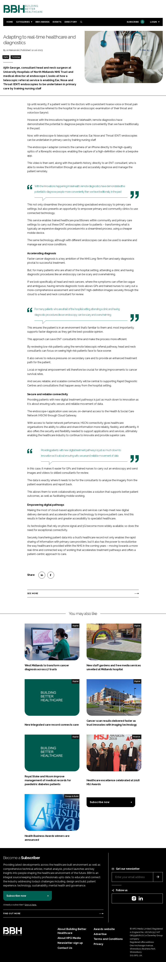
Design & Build (71, 796)
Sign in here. (31, 904)
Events (57, 22)
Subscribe (135, 22)
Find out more (11, 913)
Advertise (100, 934)
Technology (16, 57)
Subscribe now (99, 802)
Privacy (98, 944)
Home (9, 22)
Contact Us (65, 947)
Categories (23, 22)
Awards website (104, 929)
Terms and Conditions (108, 939)
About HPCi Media (69, 938)
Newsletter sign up (70, 942)
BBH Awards (42, 22)
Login (153, 22)
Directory (71, 22)
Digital (6, 57)
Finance (136, 737)
